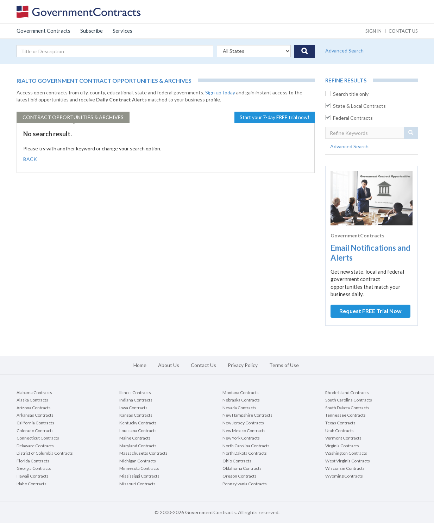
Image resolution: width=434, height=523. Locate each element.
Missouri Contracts (137, 483)
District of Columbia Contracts (45, 453)
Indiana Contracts (135, 400)
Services (122, 30)
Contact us (403, 31)
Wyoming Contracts (344, 476)
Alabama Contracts (34, 392)
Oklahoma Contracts (242, 468)
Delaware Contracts (35, 445)
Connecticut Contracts (38, 438)
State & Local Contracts (355, 105)
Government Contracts (43, 30)
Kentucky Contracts (138, 422)
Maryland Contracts (138, 445)
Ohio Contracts (236, 460)
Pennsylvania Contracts (244, 483)
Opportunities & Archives (73, 117)
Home (139, 365)
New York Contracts (241, 438)
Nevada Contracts (239, 407)
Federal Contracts (349, 117)
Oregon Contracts (239, 476)
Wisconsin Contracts (345, 468)
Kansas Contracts (135, 415)
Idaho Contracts (31, 483)
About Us (168, 365)
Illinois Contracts (135, 392)
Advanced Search (344, 51)
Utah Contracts (339, 430)
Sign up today (220, 92)
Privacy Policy (243, 365)
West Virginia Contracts (347, 460)
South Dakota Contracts (347, 407)
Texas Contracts (340, 422)
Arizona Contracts (34, 407)
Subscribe (91, 30)
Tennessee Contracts (345, 415)
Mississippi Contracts (139, 476)
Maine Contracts (135, 438)
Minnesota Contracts (139, 468)
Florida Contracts (33, 460)
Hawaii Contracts (33, 476)
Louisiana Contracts (138, 430)
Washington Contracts (346, 453)
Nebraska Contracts (241, 400)
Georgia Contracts (34, 468)
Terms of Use (284, 365)
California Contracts (35, 422)
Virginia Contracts (342, 445)
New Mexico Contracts (243, 430)
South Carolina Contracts (348, 400)
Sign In (373, 31)
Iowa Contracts (133, 407)
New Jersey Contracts (243, 422)
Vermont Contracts (343, 438)
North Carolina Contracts (246, 445)
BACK (30, 159)
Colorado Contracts (35, 430)
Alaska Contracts (32, 400)
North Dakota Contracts (244, 453)
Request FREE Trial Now (370, 310)
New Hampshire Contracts (247, 415)
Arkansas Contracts (35, 415)
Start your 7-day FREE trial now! (274, 117)
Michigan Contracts (137, 460)
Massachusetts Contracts (143, 453)
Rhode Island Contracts (347, 392)
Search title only (347, 94)
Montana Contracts (240, 392)
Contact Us (203, 365)
